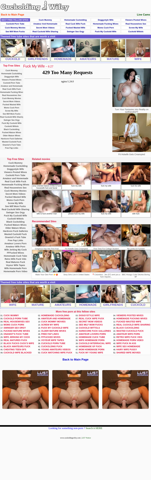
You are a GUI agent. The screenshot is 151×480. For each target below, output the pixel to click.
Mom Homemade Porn (91, 349)
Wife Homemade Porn (15, 268)
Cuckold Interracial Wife (95, 343)
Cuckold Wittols (135, 31)
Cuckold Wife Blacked (18, 352)
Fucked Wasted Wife (75, 28)
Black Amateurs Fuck (17, 346)
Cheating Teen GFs (15, 349)
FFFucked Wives (15, 253)
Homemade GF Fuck (90, 346)
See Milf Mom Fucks (15, 31)
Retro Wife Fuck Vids (15, 259)
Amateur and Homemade (45, 24)
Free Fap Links (11, 148)
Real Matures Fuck (15, 262)
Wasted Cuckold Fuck (11, 142)
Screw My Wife (136, 28)
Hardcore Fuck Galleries (11, 139)
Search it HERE (94, 428)
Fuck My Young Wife (91, 352)
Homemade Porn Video (15, 271)
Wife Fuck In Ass (126, 343)
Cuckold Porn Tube (15, 24)
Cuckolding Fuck (52, 346)
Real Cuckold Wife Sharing (45, 31)
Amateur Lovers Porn (15, 243)
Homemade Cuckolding (75, 20)
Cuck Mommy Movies (15, 28)
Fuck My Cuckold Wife (105, 31)
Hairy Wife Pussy (126, 349)
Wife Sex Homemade (128, 346)
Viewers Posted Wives (136, 20)
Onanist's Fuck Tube (12, 145)
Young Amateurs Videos (56, 349)
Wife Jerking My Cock (15, 249)
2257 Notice (86, 438)
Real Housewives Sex (136, 24)
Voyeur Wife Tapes (15, 265)
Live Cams (143, 14)
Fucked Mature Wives (11, 132)
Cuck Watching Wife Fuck (56, 352)
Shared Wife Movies (128, 352)
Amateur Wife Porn (15, 246)
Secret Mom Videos (45, 28)
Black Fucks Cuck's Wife (19, 343)
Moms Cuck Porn (105, 28)
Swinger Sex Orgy (75, 31)
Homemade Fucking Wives (106, 24)
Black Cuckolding (11, 129)
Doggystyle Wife (105, 20)
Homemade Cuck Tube (15, 256)
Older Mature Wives (11, 136)
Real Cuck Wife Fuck (75, 24)
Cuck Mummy (45, 20)
